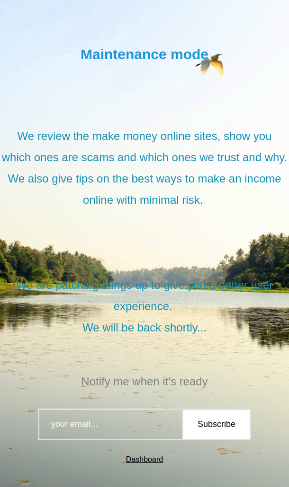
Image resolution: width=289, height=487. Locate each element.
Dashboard (144, 459)
